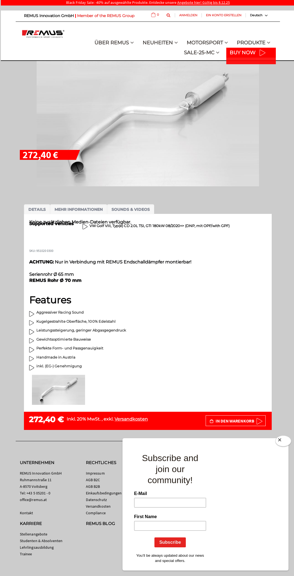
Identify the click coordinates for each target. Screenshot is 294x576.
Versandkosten (131, 419)
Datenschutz (96, 499)
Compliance (96, 512)
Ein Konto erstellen (223, 15)
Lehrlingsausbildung (37, 547)
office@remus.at (33, 499)
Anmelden (188, 15)
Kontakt (26, 512)
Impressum (95, 473)
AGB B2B (93, 486)
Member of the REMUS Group (105, 15)
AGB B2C (93, 479)
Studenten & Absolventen (41, 540)
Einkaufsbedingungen (104, 493)
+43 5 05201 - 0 (38, 493)
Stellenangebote (33, 534)
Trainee (26, 553)
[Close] (283, 442)
